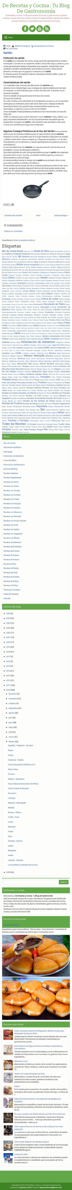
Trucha (22, 427)
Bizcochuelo (33, 270)
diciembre (13, 694)
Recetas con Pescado (61, 393)
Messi (9, 364)
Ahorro (4, 257)
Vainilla (50, 427)
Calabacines (44, 272)
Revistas (67, 406)
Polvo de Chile (65, 380)
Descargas (44, 307)
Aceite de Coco (29, 251)
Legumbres (58, 350)
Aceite (20, 251)
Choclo (67, 283)
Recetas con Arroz (50, 388)
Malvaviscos (66, 353)
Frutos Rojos (12, 326)
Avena (13, 265)
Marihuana (12, 359)
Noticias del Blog (10, 469)
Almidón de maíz (52, 259)
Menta (41, 361)
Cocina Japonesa (43, 291)
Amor (68, 259)
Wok (56, 430)
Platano (41, 380)
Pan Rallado (11, 371)
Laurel (39, 348)
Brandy (67, 270)
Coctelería (56, 294)
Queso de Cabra (33, 385)
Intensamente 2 (7, 345)
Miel (30, 364)
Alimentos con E (21, 1061)
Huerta (61, 339)
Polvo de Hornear (9, 382)
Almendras (32, 259)
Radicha (15, 388)
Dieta (13, 310)
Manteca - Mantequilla (17, 803)
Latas (35, 348)
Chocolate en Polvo (29, 286)
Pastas (22, 374)
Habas (59, 331)
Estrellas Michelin (63, 315)
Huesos (67, 339)
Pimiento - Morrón (15, 841)
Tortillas (5, 427)
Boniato (49, 270)
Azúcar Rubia (55, 265)
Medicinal (5, 361)
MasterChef (50, 359)
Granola (36, 328)
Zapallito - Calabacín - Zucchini (20, 745)
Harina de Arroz (26, 333)
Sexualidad (21, 418)
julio (10, 718)
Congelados (66, 296)
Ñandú (39, 369)
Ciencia (51, 286)
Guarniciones (22, 331)
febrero (12, 741)
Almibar (41, 259)
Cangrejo (11, 275)
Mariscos (21, 358)
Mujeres (5, 366)
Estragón (52, 315)
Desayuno (36, 307)
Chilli (62, 283)
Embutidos (20, 312)
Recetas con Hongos (61, 390)
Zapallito (14, 432)
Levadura (5, 353)
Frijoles (54, 323)
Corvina (26, 299)
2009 (8, 872)
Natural (38, 366)
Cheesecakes (40, 283)
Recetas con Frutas (45, 390)
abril (10, 732)
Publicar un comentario (13, 231)
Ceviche (67, 281)
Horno (47, 338)
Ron (16, 410)
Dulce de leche (39, 310)
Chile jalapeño (55, 283)
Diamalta (53, 307)
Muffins (67, 364)
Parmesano (65, 371)
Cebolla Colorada (54, 278)
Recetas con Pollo (34, 396)
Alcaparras (42, 257)
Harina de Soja (7, 336)
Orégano (57, 369)
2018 (8, 652)
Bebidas (53, 267)
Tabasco (54, 418)
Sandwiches (47, 415)
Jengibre (33, 345)
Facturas (67, 318)
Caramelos (47, 275)
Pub (63, 383)
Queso (10, 846)
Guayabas (31, 331)
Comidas (32, 296)
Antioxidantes (22, 262)
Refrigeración (17, 406)
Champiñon (22, 283)
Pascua (16, 374)
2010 (8, 690)
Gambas (43, 326)
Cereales (49, 281)
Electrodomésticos (9, 312)
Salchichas (54, 410)
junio (11, 722)
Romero (11, 410)
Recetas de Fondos (54, 398)
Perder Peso (18, 377)
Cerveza (61, 281)
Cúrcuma (67, 302)
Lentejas (67, 350)
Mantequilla (39, 356)
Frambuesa (6, 323)
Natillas (32, 366)
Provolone (57, 383)
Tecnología (34, 421)
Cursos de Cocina (22, 304)
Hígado (11, 339)
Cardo (63, 275)
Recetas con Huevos (10, 393)
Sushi (49, 418)
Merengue (48, 361)
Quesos (59, 385)
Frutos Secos (22, 325)
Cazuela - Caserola (15, 860)
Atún (8, 265)
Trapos (16, 427)
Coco (38, 294)
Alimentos (6, 259)
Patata (45, 374)
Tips (63, 421)
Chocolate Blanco (16, 286)
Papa (45, 371)
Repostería (41, 406)
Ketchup (67, 345)
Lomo (46, 353)
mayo (11, 727)
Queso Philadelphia (48, 385)
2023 (8, 628)
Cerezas (56, 281)
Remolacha (26, 406)
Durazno (49, 310)
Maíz (59, 353)
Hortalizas (55, 339)
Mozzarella (59, 364)
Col (69, 294)
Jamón (26, 345)
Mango (13, 356)
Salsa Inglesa (52, 413)
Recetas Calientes (34, 388)
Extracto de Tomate (48, 318)
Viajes (21, 430)
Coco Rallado (47, 294)
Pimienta (6, 379)
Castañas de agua (21, 278)
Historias (22, 339)
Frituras (60, 323)
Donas (29, 310)
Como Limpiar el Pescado (18, 788)
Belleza (60, 267)
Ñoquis (45, 369)
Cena (32, 281)
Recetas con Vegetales (13, 534)
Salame (48, 410)
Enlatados (40, 312)
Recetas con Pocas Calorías (13, 396)
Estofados (45, 315)
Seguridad (59, 415)
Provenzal (50, 383)
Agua (68, 254)
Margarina (66, 356)
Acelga (33, 254)
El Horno (11, 774)
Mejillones (13, 361)
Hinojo (16, 339)
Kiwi (13, 348)
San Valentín (38, 415)
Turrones (34, 427)
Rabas (10, 388)
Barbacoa (22, 267)
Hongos (41, 339)
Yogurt (60, 430)
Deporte (29, 307)
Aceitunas (26, 254)
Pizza (37, 380)
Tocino (68, 421)
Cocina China (58, 288)
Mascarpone (41, 359)
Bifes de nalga (23, 270)
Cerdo (42, 281)
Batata (33, 267)
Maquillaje (57, 356)
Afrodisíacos (61, 254)
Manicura (20, 356)
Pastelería (30, 374)
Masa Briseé (31, 359)
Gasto (57, 326)
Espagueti (13, 315)
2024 (8, 623)
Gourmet (30, 328)
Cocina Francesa (16, 291)
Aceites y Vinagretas (13, 254)
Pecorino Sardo (65, 374)
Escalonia (66, 312)
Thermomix (55, 421)
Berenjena (6, 270)
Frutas (67, 322)
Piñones (31, 380)
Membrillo (34, 361)
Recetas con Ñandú (45, 393)
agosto (12, 713)
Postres (42, 382)
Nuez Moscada (17, 369)
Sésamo (10, 418)
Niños (50, 366)
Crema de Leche (49, 299)
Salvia (31, 415)
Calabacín (35, 272)
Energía (33, 312)
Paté (50, 374)
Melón (27, 361)
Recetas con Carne (11, 486)
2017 (8, 656)
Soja (33, 418)
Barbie (28, 267)
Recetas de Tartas (45, 404)
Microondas (22, 364)
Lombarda (40, 353)
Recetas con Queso (50, 396)
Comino (38, 296)
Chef (47, 283)
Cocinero (32, 294)
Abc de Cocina (9, 251)
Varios (60, 427)
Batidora (40, 267)
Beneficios (66, 267)
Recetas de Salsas (30, 404)
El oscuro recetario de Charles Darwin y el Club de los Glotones (39, 1114)
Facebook (60, 318)
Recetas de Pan (30, 401)
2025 (8, 618)
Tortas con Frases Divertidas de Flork (29, 1074)
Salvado (25, 415)
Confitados (57, 296)
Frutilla (4, 325)
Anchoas (11, 262)
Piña (26, 380)
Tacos (60, 418)
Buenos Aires (17, 272)
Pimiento (14, 380)
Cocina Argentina (32, 288)
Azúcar (19, 264)
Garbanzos (50, 326)
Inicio (38, 215)
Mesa (4, 364)
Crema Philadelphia (22, 302)
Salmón (62, 410)
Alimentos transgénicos (19, 259)
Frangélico (19, 323)
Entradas (58, 312)
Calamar (60, 272)
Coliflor (4, 296)
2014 (8, 671)
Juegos (49, 345)
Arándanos (43, 262)
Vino (46, 429)
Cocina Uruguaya (15, 294)
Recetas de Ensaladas (36, 398)
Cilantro (57, 286)
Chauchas (30, 283)
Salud (20, 415)
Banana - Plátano (15, 812)
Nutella (27, 369)
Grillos (4, 331)
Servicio (4, 418)
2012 (8, 680)
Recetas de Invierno (15, 401)
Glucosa (12, 328)
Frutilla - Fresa (13, 817)
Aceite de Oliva (41, 251)
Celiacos (26, 281)
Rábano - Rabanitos (16, 779)
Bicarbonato (14, 270)
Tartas (4, 421)
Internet (15, 345)
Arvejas (67, 262)
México (14, 364)
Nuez (8, 369)
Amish (62, 259)
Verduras (6, 429)
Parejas (57, 372)
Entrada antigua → (61, 215)
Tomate (33, 424)
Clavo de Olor (7, 288)
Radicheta (22, 388)
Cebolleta (11, 281)
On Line (50, 369)
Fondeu (46, 320)
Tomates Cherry (52, 424)
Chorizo (37, 286)
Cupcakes (59, 302)
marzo (11, 737)
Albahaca (26, 257)
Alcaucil (49, 257)
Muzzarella (13, 366)
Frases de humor (29, 323)
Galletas (36, 325)
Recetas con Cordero (29, 390)
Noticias (56, 366)
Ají (8, 257)
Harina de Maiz (64, 333)
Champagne (13, 283)
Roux (27, 410)
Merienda (56, 361)
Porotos (35, 383)
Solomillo (38, 418)
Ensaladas (49, 312)
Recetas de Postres (12, 403)
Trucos (27, 427)
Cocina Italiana (29, 291)
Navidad (44, 366)
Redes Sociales (7, 406)
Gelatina (5, 328)
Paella (68, 369)
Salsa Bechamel (15, 413)
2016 (8, 661)
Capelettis (26, 275)
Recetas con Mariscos (29, 393)
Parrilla (4, 374)
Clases (67, 286)
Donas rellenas (11, 925)
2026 (8, 613)
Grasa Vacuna (57, 328)
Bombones (42, 270)
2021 (8, 637)
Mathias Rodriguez (22, 46)
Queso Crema (21, 385)
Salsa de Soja (27, 413)
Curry (13, 304)
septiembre (13, 708)
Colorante (11, 296)
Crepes (44, 302)
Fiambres (11, 320)
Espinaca (37, 315)
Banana (5, 267)
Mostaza (50, 364)
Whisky (51, 430)
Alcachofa (34, 257)
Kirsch (9, 348)
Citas (63, 286)
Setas (16, 418)
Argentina (52, 262)
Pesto (53, 377)
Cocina (22, 288)
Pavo (57, 374)
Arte (62, 262)
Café (29, 272)
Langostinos (28, 348)
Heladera (38, 336)
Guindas (38, 331)
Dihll (24, 310)
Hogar (28, 339)
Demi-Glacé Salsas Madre (16, 307)
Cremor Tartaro (35, 302)
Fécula (4, 320)
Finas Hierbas (33, 320)
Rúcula (32, 410)
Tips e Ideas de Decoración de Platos (23, 784)
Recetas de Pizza (63, 401)
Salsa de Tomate (39, 413)
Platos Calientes (50, 380)
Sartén (7, 52)
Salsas (61, 412)
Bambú (67, 265)
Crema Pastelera (8, 302)
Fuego (30, 326)
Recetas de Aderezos (19, 398)
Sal (42, 409)
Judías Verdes (41, 345)
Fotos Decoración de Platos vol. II (21, 764)
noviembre (13, 699)
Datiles (31, 304)
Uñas (40, 427)
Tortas (67, 424)
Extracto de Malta (34, 318)
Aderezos (53, 254)
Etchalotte (5, 318)
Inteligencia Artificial (63, 342)
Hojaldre (34, 339)
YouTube (67, 430)
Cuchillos (51, 302)
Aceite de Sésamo (56, 251)
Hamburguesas (8, 333)
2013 (8, 676)
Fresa (49, 323)
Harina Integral (19, 336)
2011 (8, 685)
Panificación (37, 371)
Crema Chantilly (35, 299)
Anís (15, 262)
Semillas (66, 415)
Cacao (24, 272)
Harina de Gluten (53, 333)
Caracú (32, 275)
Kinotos (4, 348)
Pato (53, 374)
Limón (18, 353)
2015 (8, 666)
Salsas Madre (12, 415)
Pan (3, 371)
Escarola (5, 315)
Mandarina (5, 356)
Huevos (6, 342)
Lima (12, 353)
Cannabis (18, 275)
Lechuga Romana (47, 350)
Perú (37, 377)
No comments (12, 49)
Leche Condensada (58, 348)
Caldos (67, 272)
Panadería (20, 372)
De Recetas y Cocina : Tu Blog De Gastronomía (36, 8)
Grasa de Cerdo (46, 328)
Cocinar (25, 294)
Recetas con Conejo (14, 390)
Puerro (67, 382)
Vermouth (15, 430)
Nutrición (33, 369)
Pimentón (66, 377)
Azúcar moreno (44, 265)
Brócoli (4, 272)
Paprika (50, 372)
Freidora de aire (41, 323)
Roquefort (22, 410)
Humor (13, 342)
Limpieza (26, 353)
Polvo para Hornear (24, 382)
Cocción (16, 288)
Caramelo (39, 275)
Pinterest (21, 380)
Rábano (4, 388)
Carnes (11, 277)
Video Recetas (30, 429)
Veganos (66, 427)
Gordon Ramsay (21, 328)
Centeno (37, 281)
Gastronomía (64, 325)
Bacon (63, 265)
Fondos (52, 320)
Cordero (13, 299)
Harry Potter (30, 336)
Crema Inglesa (64, 299)
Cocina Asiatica (46, 288)
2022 (8, 633)
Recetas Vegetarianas (61, 404)
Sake (37, 410)
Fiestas (17, 320)
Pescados (45, 377)
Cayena (37, 278)
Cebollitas (19, 281)
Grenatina (66, 328)
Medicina (67, 359)
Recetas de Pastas (46, 401)
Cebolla (43, 277)
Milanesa (36, 364)
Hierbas (5, 339)
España (20, 315)
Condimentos (47, 296)
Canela (4, 275)
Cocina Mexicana (58, 291)
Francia (12, 323)
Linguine (33, 353)
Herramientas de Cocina (43, 46)
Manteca (28, 356)
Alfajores (56, 257)
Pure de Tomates (8, 385)
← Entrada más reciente (12, 215)
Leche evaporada (27, 350)
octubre (12, 703)
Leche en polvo (14, 350)
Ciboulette (44, 286)
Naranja (26, 366)
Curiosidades (6, 304)
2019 (8, 647)
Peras (10, 377)
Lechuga (37, 350)
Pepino (4, 377)
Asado (4, 265)
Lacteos (19, 348)
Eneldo (27, 312)
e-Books (56, 309)
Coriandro (20, 299)
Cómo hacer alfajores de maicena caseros (31, 1142)
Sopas (43, 418)
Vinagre (40, 429)
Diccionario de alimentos (14, 456)
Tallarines (66, 418)
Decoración (38, 304)
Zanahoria (6, 432)
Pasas (10, 374)
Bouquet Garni (58, 270)
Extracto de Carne (21, 318)
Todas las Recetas (14, 424)
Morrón (43, 364)
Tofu (28, 424)
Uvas (44, 427)
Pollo (58, 380)
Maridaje (5, 359)
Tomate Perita (41, 424)
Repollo (33, 406)
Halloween (66, 331)
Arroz (58, 262)
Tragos (11, 427)
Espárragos (28, 315)
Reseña (50, 406)
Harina (17, 333)
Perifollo (32, 377)
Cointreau (64, 294)
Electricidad (65, 310)
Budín (10, 272)
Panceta (28, 372)
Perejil (25, 377)
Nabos (19, 366)
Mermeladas (65, 361)
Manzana (49, 356)
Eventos (11, 318)
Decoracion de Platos (54, 304)
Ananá (4, 262)
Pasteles (38, 374)
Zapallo (20, 432)
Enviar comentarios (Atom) (24, 240)
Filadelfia (24, 320)
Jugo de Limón (58, 345)
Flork (41, 320)
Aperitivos (30, 262)
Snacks (28, 418)
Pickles (59, 377)
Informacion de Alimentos (38, 342)
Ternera (47, 421)
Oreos (63, 369)
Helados (45, 336)
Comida (24, 296)
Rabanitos (66, 385)
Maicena (52, 353)
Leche (46, 347)
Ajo (19, 256)
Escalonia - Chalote (16, 760)
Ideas (18, 342)
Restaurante (58, 406)
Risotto (4, 410)
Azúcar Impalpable (31, 265)
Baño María (13, 267)
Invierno (20, 345)
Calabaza (53, 272)
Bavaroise (46, 267)
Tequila (41, 421)
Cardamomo (56, 275)
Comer (18, 296)
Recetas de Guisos (11, 555)
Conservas (6, 299)
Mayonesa (59, 359)
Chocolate (6, 286)
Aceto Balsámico (42, 254)
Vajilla (55, 427)
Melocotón (21, 361)
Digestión (19, 310)
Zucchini (26, 432)
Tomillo (62, 424)
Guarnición (11, 331)
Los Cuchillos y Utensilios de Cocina (22, 865)
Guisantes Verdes (49, 331)
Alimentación (64, 257)
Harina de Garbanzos (39, 333)
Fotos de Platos (63, 320)
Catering (31, 278)
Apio (36, 262)
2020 (8, 642)
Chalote (5, 283)
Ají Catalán (14, 257)
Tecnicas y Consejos (18, 420)
